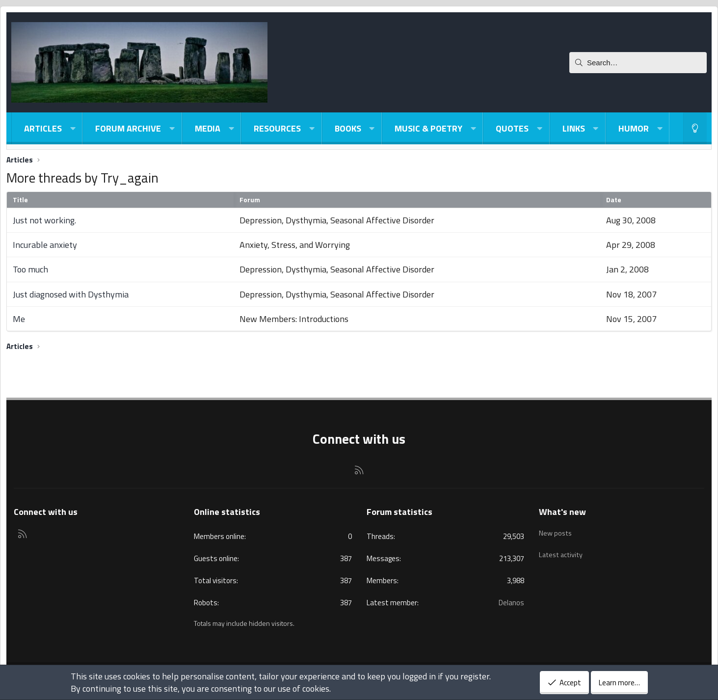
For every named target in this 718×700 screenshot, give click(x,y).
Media (207, 128)
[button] (72, 128)
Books (348, 128)
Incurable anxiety (45, 244)
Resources (277, 128)
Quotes (512, 128)
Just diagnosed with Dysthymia (71, 294)
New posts (556, 530)
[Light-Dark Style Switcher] (695, 128)
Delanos (511, 602)
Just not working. (44, 220)
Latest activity (562, 549)
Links (573, 128)
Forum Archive (128, 128)
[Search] (638, 62)
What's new (562, 511)
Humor (633, 128)
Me (19, 318)
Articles (43, 128)
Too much (30, 269)
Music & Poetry (428, 128)
